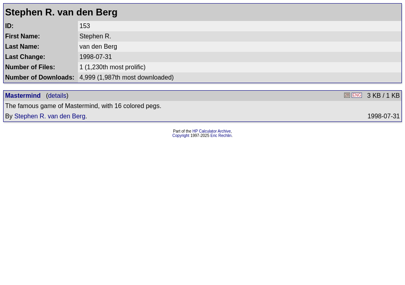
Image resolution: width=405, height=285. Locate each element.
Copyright (180, 135)
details (57, 95)
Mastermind (23, 95)
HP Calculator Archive (212, 131)
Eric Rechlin (220, 135)
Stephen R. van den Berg (49, 116)
